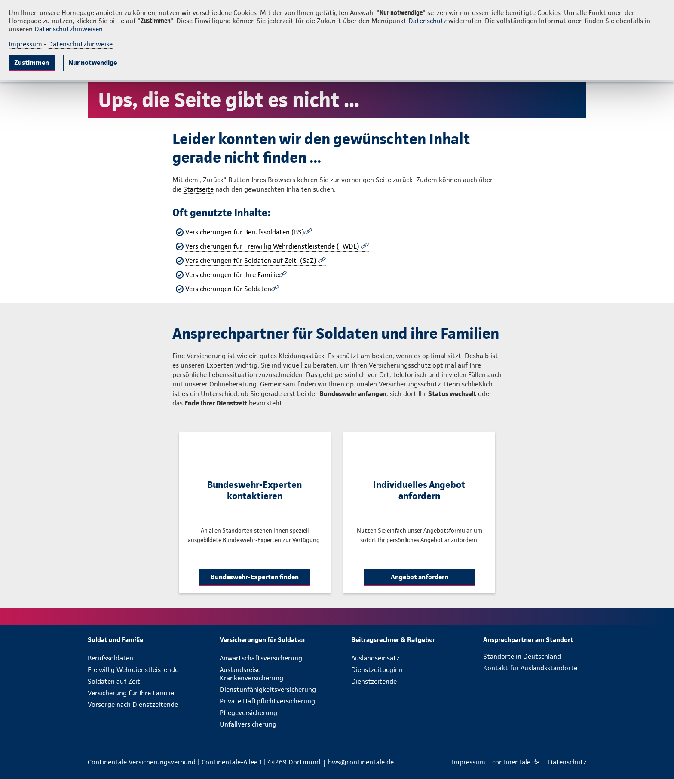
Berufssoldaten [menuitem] (110, 658)
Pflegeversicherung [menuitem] (248, 713)
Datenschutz (427, 21)
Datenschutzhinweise (80, 44)
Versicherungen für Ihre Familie (232, 275)
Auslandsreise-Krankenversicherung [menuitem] (251, 674)
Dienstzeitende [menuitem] (374, 681)
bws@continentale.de (361, 762)
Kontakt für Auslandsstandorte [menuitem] (530, 668)
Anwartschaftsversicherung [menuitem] (261, 658)
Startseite (198, 189)
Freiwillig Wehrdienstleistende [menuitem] (133, 670)
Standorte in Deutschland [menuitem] (522, 656)
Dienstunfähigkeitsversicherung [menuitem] (268, 689)
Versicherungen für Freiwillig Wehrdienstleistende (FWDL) (273, 246)
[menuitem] (115, 640)
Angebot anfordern (419, 577)
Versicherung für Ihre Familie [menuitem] (131, 693)
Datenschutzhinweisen (68, 29)
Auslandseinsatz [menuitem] (375, 658)
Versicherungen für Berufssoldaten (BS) (244, 232)
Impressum (25, 44)
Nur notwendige (92, 62)
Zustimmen (31, 62)
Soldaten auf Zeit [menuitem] (114, 681)
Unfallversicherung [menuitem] (248, 724)
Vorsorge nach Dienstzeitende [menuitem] (133, 704)
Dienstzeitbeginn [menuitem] (377, 670)
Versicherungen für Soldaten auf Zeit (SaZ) (251, 260)
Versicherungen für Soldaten (228, 289)
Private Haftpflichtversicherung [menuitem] (267, 701)
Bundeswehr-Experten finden (255, 577)
